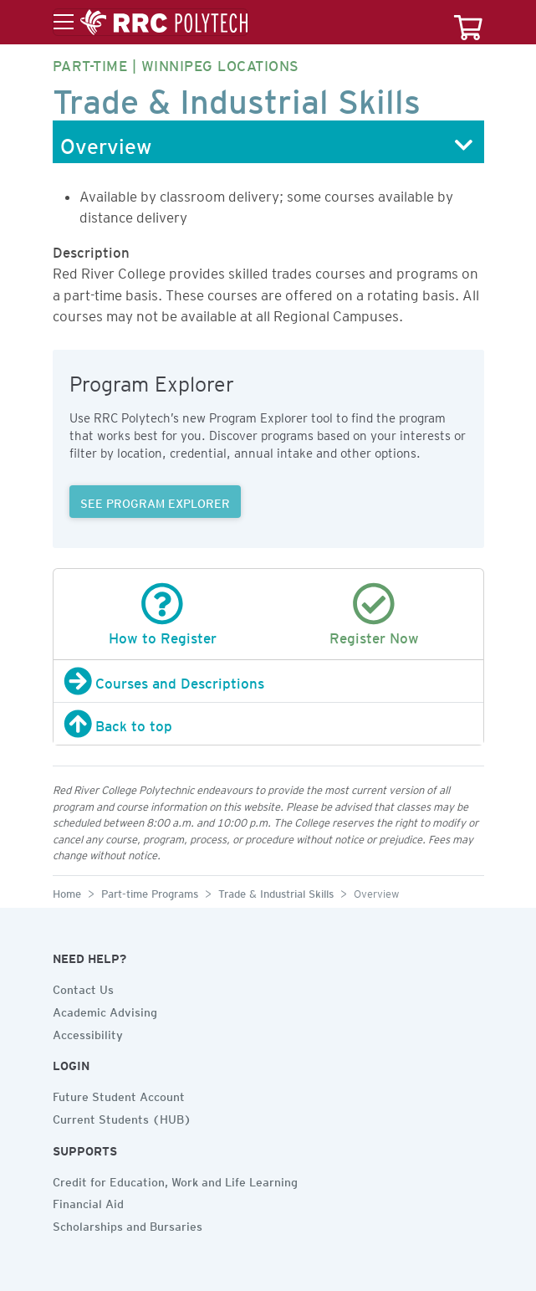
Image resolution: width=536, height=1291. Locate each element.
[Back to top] (268, 724)
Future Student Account (119, 1094)
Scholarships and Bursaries (127, 1224)
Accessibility (88, 1032)
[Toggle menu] (150, 22)
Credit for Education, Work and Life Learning (175, 1180)
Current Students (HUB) (122, 1117)
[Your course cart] (468, 22)
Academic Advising (105, 1010)
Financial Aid (88, 1201)
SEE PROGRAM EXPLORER (155, 501)
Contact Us (83, 987)
